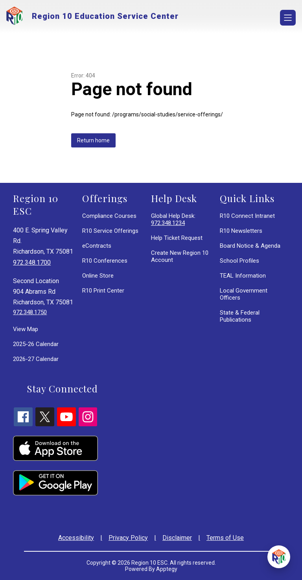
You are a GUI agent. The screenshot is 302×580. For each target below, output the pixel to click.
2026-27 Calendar (36, 359)
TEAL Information (243, 275)
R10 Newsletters (241, 230)
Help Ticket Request (177, 237)
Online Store (98, 275)
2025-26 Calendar (36, 344)
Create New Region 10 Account (179, 256)
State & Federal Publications (240, 316)
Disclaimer (177, 537)
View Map (25, 329)
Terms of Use (225, 537)
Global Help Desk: (173, 219)
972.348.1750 (30, 312)
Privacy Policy (128, 537)
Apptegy (166, 569)
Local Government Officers (243, 294)
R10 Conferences (104, 260)
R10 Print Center (103, 290)
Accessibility (76, 537)
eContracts (96, 245)
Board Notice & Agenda (250, 245)
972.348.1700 (32, 262)
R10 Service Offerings (110, 230)
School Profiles (239, 260)
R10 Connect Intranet (247, 215)
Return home (93, 140)
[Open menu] (288, 18)
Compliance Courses (109, 215)
